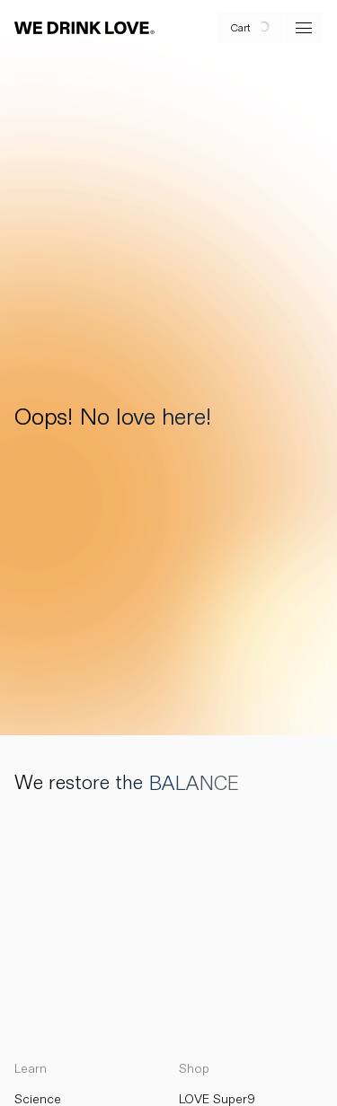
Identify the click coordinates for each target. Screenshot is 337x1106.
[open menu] (304, 28)
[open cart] (250, 28)
